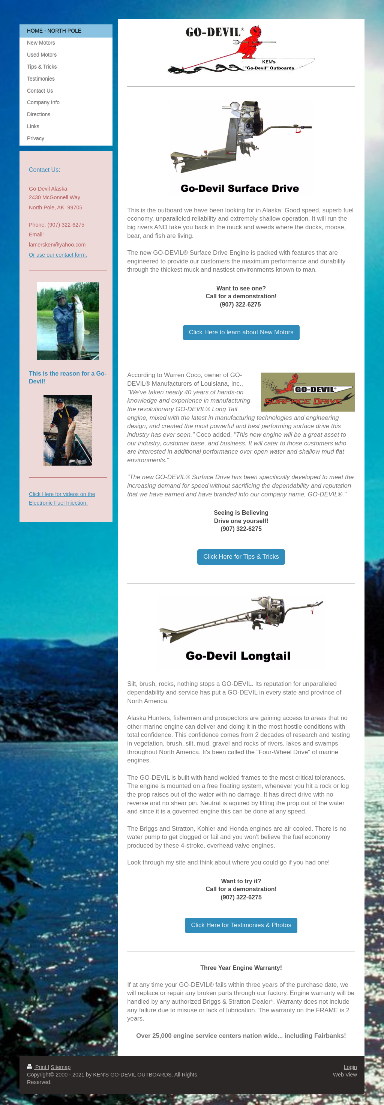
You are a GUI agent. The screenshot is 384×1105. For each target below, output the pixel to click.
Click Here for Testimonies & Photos (241, 925)
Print (37, 1067)
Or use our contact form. (58, 255)
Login (350, 1067)
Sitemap (60, 1067)
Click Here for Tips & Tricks (241, 556)
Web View (345, 1075)
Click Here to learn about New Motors (241, 332)
